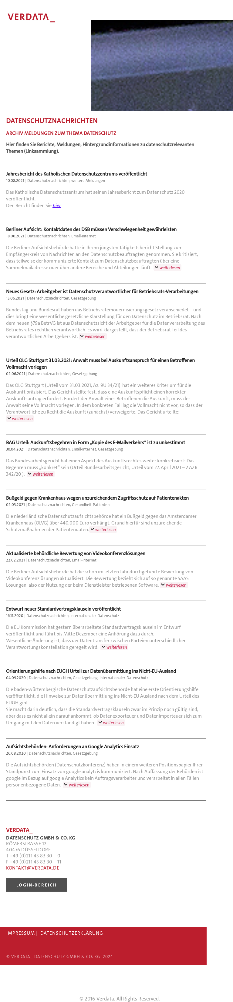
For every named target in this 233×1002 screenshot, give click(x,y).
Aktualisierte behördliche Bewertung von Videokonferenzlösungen (75, 553)
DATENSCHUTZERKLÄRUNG (71, 933)
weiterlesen (170, 267)
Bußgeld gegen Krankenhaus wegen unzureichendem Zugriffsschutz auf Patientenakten (97, 498)
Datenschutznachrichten (48, 180)
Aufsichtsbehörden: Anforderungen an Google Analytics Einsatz (72, 746)
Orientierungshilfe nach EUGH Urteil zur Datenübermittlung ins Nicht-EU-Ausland (91, 671)
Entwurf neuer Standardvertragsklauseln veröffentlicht (63, 609)
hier (56, 205)
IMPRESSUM (20, 933)
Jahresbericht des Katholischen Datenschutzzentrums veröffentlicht (76, 174)
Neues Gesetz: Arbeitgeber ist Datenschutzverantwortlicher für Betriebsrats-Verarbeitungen (102, 291)
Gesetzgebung (83, 298)
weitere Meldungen (88, 180)
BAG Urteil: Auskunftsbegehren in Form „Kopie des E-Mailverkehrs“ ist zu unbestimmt (95, 442)
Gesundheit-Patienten (91, 504)
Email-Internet (83, 236)
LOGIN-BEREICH (36, 885)
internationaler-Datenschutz (94, 615)
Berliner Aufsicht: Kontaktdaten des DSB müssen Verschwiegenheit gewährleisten (91, 229)
